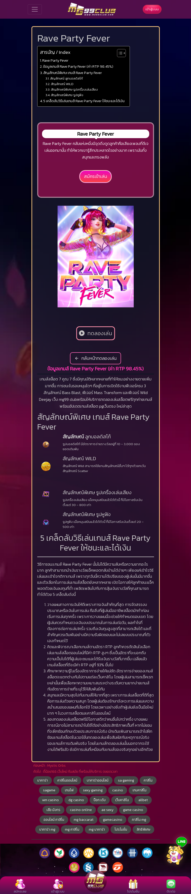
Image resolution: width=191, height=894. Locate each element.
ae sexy (107, 809)
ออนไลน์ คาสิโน (54, 819)
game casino (133, 809)
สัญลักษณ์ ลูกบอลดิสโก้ (66, 78)
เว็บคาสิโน (122, 800)
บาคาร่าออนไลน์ (97, 780)
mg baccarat (83, 819)
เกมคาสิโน (139, 790)
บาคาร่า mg (47, 829)
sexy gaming (93, 790)
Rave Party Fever (55, 60)
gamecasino (112, 819)
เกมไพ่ (69, 790)
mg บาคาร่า (97, 829)
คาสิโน (148, 780)
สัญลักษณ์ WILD (62, 84)
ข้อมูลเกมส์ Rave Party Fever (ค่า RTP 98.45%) (78, 66)
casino (117, 790)
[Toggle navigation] (35, 9)
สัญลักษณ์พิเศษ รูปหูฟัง (67, 95)
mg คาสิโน (72, 829)
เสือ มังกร (53, 809)
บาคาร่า (42, 780)
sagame (49, 790)
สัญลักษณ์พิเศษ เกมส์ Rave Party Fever (72, 72)
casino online (81, 809)
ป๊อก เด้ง (100, 800)
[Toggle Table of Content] (119, 53)
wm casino (50, 800)
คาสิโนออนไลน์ (67, 780)
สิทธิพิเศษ (143, 829)
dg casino (76, 800)
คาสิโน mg (139, 819)
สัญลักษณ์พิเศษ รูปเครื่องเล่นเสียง (74, 89)
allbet (143, 800)
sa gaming (126, 780)
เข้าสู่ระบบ (152, 9)
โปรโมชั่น (120, 829)
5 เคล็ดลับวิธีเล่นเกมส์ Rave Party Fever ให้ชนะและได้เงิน (84, 101)
